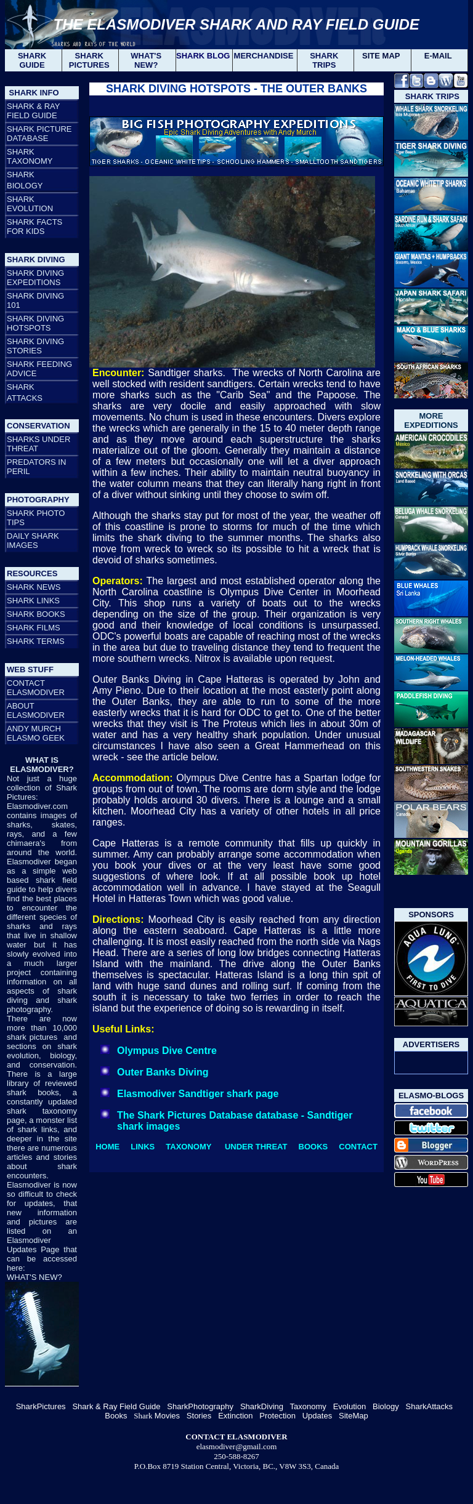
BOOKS (313, 1146)
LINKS (143, 1146)
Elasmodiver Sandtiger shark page (197, 1093)
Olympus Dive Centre (167, 1050)
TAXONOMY (188, 1146)
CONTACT (358, 1146)
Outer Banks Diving (162, 1072)
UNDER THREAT (256, 1146)
